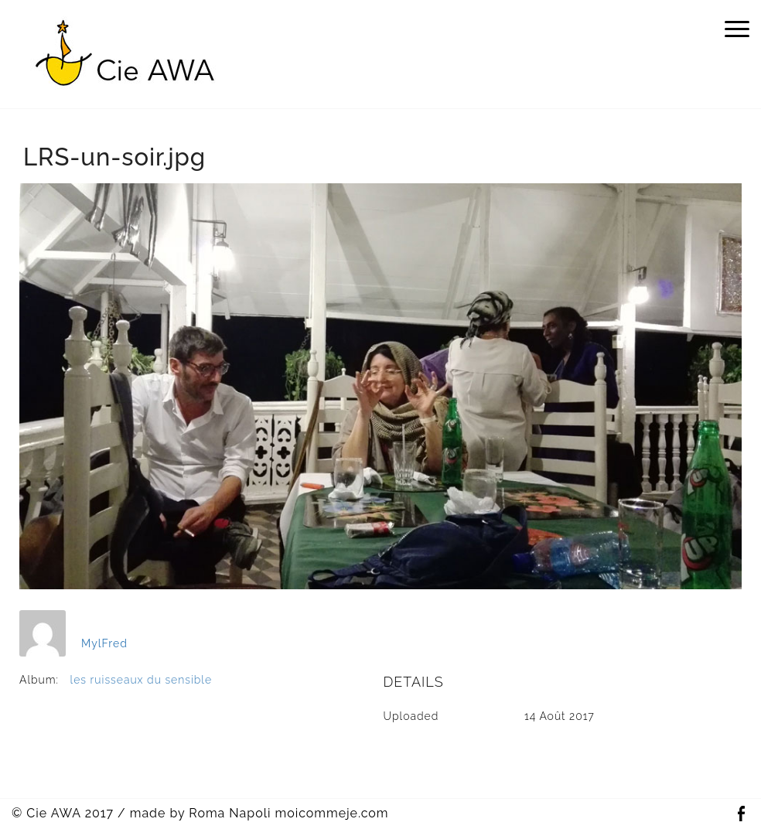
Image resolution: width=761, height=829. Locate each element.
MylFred (104, 643)
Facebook (740, 814)
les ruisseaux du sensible (141, 680)
